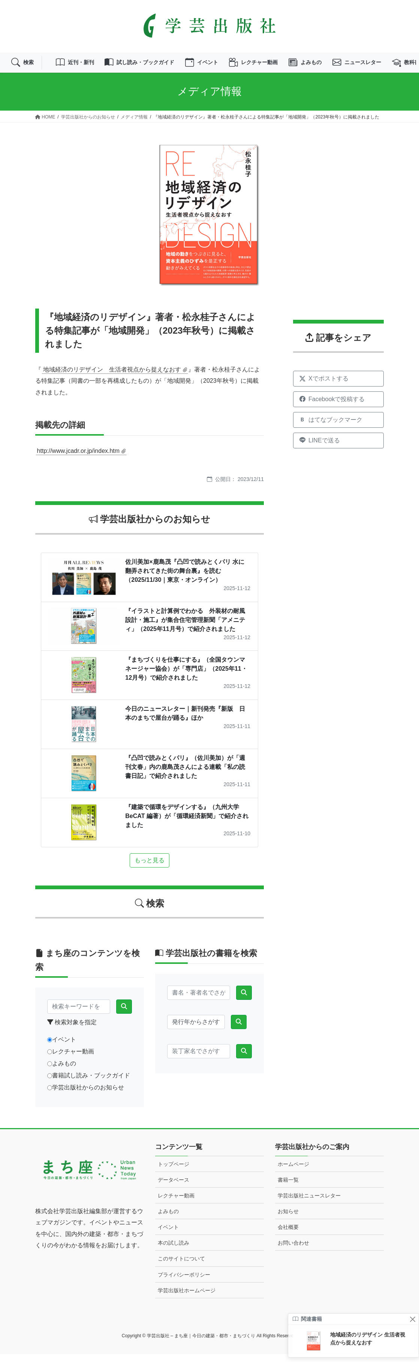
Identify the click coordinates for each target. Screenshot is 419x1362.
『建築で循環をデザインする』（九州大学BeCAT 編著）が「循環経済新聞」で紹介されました (186, 824)
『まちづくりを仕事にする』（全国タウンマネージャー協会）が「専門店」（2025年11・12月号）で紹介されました (186, 677)
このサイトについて (181, 1267)
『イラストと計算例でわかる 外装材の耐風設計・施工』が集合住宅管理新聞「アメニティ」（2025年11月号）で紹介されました (185, 628)
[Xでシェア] (338, 387)
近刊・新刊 (81, 66)
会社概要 (288, 1235)
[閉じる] (412, 1319)
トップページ (173, 1172)
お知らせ (288, 1220)
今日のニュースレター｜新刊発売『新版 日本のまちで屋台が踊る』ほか (185, 721)
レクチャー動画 (279, 66)
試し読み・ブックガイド (153, 66)
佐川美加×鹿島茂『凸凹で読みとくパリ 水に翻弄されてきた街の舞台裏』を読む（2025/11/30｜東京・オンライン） (184, 578)
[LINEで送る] (338, 449)
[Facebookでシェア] (338, 407)
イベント (222, 66)
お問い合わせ (293, 1251)
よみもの (336, 66)
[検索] (124, 1014)
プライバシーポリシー (184, 1283)
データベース (173, 1188)
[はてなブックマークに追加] (338, 428)
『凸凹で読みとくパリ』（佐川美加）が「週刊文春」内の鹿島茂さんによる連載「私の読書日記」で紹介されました (185, 775)
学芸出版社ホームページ (186, 1298)
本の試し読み (173, 1251)
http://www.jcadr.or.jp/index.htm (78, 459)
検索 (24, 66)
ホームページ (293, 1172)
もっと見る (150, 868)
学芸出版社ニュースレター (309, 1204)
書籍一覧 (288, 1188)
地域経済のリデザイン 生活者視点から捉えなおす (112, 378)
